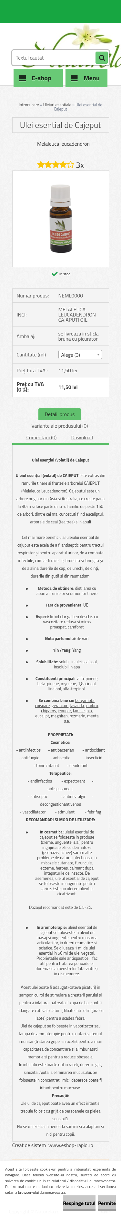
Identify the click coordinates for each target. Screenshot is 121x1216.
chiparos (48, 710)
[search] (101, 58)
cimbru (92, 705)
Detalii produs (60, 414)
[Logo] (56, 31)
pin (89, 710)
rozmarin (78, 716)
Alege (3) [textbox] (70, 355)
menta (92, 716)
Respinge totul (79, 1203)
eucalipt (42, 716)
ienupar (64, 710)
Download (82, 437)
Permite (107, 1203)
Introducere (29, 105)
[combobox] (80, 354)
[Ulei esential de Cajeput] (61, 173)
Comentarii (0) (41, 437)
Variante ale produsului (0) (60, 426)
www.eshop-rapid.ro (70, 1145)
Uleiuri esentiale (57, 105)
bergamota (85, 700)
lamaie (79, 710)
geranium (60, 705)
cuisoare (42, 705)
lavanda (77, 705)
